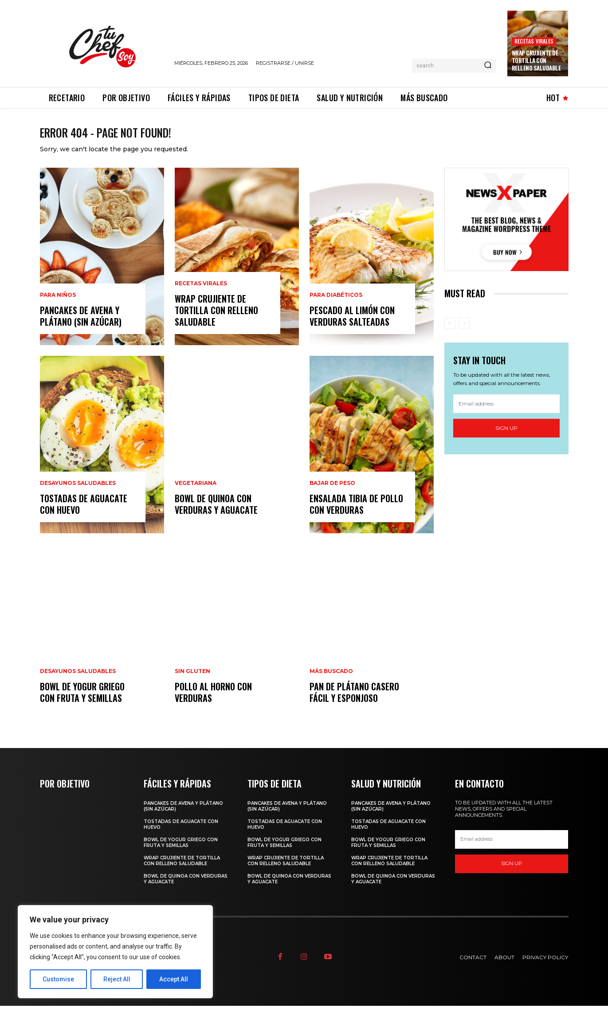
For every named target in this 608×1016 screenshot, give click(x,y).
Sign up (506, 438)
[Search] (487, 66)
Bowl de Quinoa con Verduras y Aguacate (216, 514)
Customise (58, 979)
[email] (506, 414)
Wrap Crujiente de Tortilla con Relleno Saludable (536, 60)
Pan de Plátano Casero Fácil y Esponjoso (354, 702)
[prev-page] (449, 333)
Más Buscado (331, 681)
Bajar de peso (332, 493)
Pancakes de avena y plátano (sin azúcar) (81, 326)
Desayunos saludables (78, 493)
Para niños (58, 305)
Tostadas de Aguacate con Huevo (83, 514)
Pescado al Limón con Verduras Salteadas (352, 326)
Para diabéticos (336, 305)
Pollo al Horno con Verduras (213, 702)
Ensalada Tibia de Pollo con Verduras (356, 514)
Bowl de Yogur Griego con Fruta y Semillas (82, 702)
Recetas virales (533, 41)
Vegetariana (195, 493)
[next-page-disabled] (464, 333)
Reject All (116, 979)
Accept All (173, 979)
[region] (115, 951)
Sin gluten (192, 681)
